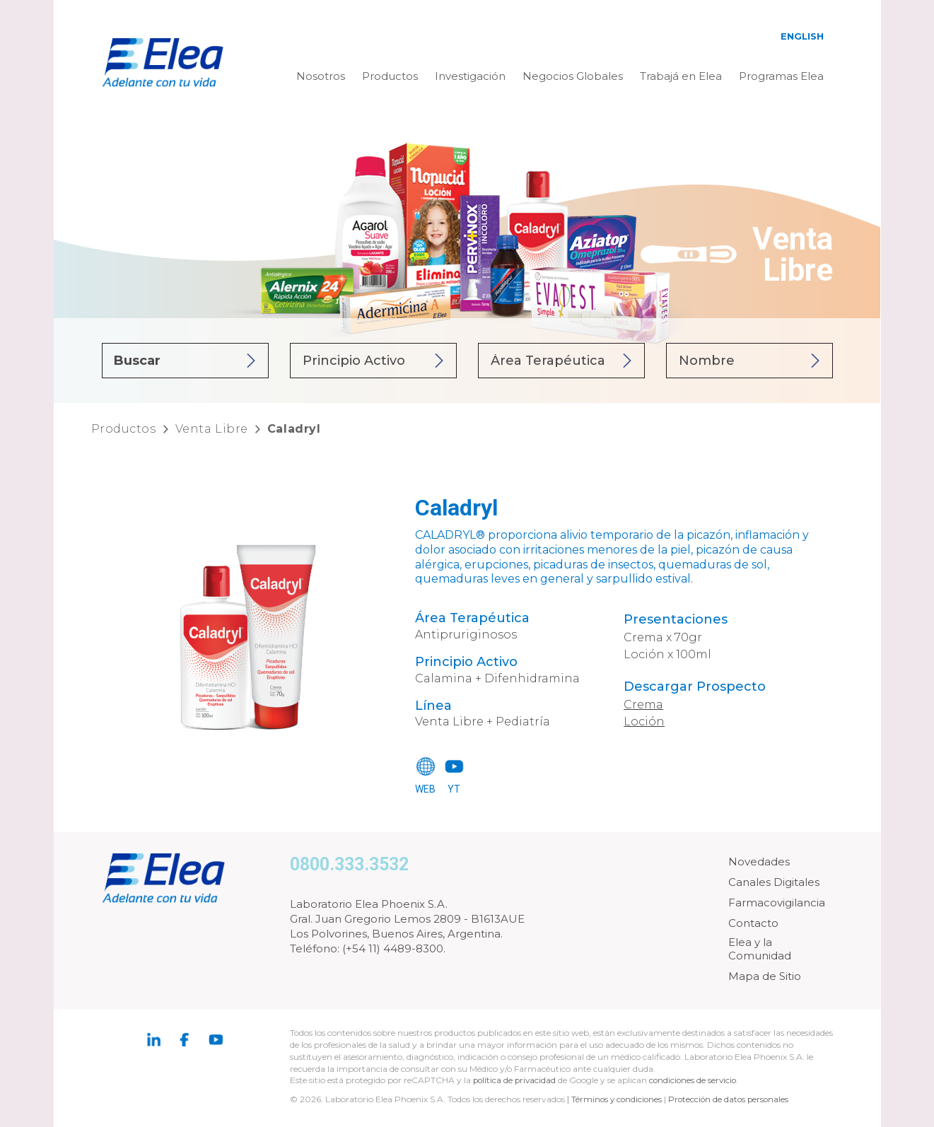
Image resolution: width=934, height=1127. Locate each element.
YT (454, 789)
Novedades (759, 861)
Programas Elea (781, 76)
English (802, 36)
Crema (643, 704)
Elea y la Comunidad (759, 949)
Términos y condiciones (618, 1099)
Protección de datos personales (733, 1099)
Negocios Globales (573, 76)
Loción (644, 721)
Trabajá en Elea (681, 76)
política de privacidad (517, 1080)
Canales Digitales (773, 882)
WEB (425, 789)
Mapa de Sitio (764, 976)
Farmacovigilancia (776, 902)
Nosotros (320, 76)
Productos (390, 76)
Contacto (753, 923)
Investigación (470, 76)
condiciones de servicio (697, 1080)
